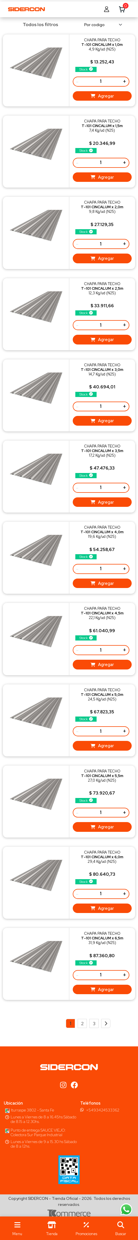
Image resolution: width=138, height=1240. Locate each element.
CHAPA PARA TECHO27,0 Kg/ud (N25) (102, 776)
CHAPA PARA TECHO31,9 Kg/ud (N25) (102, 938)
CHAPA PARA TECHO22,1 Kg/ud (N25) (102, 613)
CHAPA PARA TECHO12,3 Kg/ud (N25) (102, 288)
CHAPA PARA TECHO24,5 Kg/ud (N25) (102, 695)
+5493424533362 (102, 1110)
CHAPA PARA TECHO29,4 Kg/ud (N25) (102, 857)
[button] (120, 1228)
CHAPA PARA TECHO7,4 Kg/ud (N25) (102, 126)
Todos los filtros (36, 25)
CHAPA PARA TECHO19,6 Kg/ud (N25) (102, 532)
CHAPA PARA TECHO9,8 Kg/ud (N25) (102, 207)
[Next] (105, 1023)
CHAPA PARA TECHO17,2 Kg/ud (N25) (102, 451)
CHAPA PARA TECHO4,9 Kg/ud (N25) (102, 45)
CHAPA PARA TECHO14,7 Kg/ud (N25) (102, 370)
